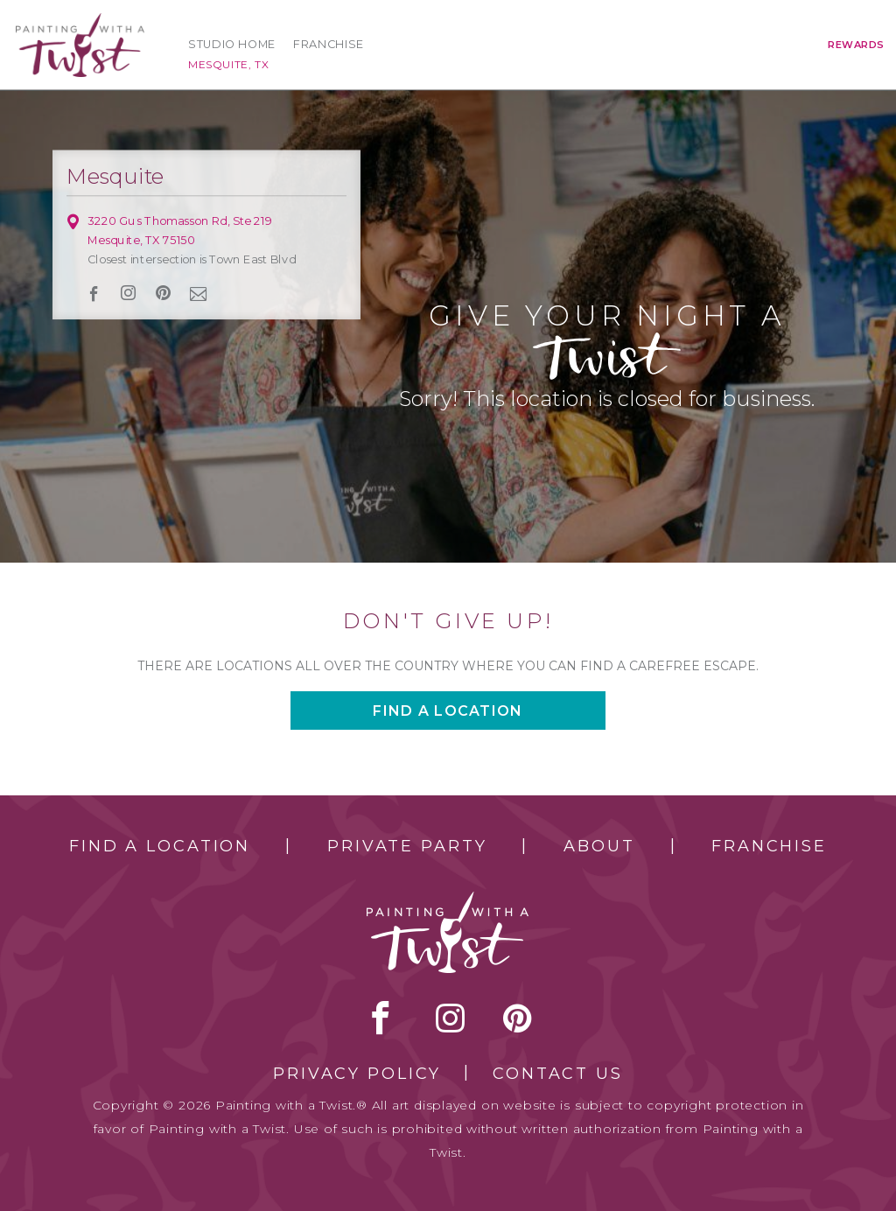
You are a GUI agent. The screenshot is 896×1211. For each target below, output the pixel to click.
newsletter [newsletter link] (198, 293)
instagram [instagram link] (129, 293)
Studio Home (232, 44)
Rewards (856, 44)
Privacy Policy (357, 1073)
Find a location (447, 711)
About (599, 846)
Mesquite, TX (228, 64)
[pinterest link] (163, 293)
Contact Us (558, 1073)
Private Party (406, 846)
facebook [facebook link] (94, 293)
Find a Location (159, 846)
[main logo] (80, 20)
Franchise (328, 44)
